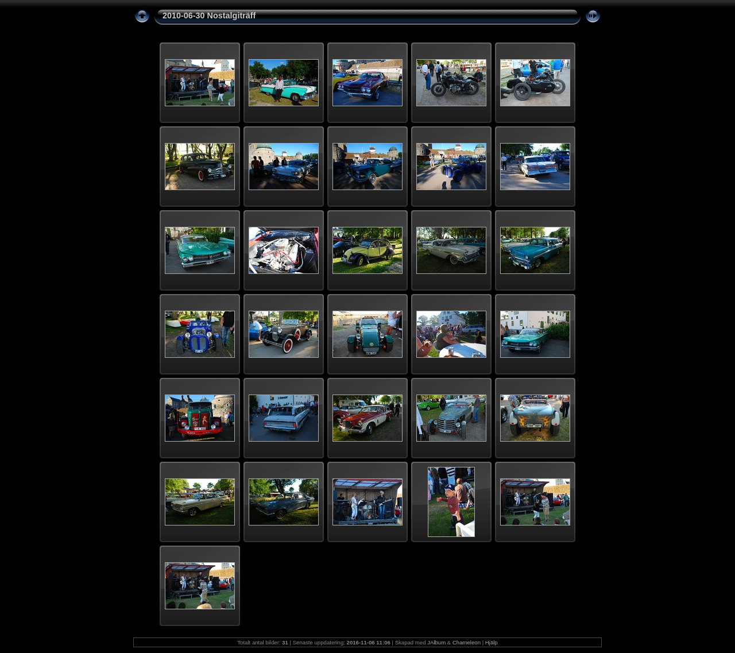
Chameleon (466, 642)
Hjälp (491, 642)
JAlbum (436, 642)
